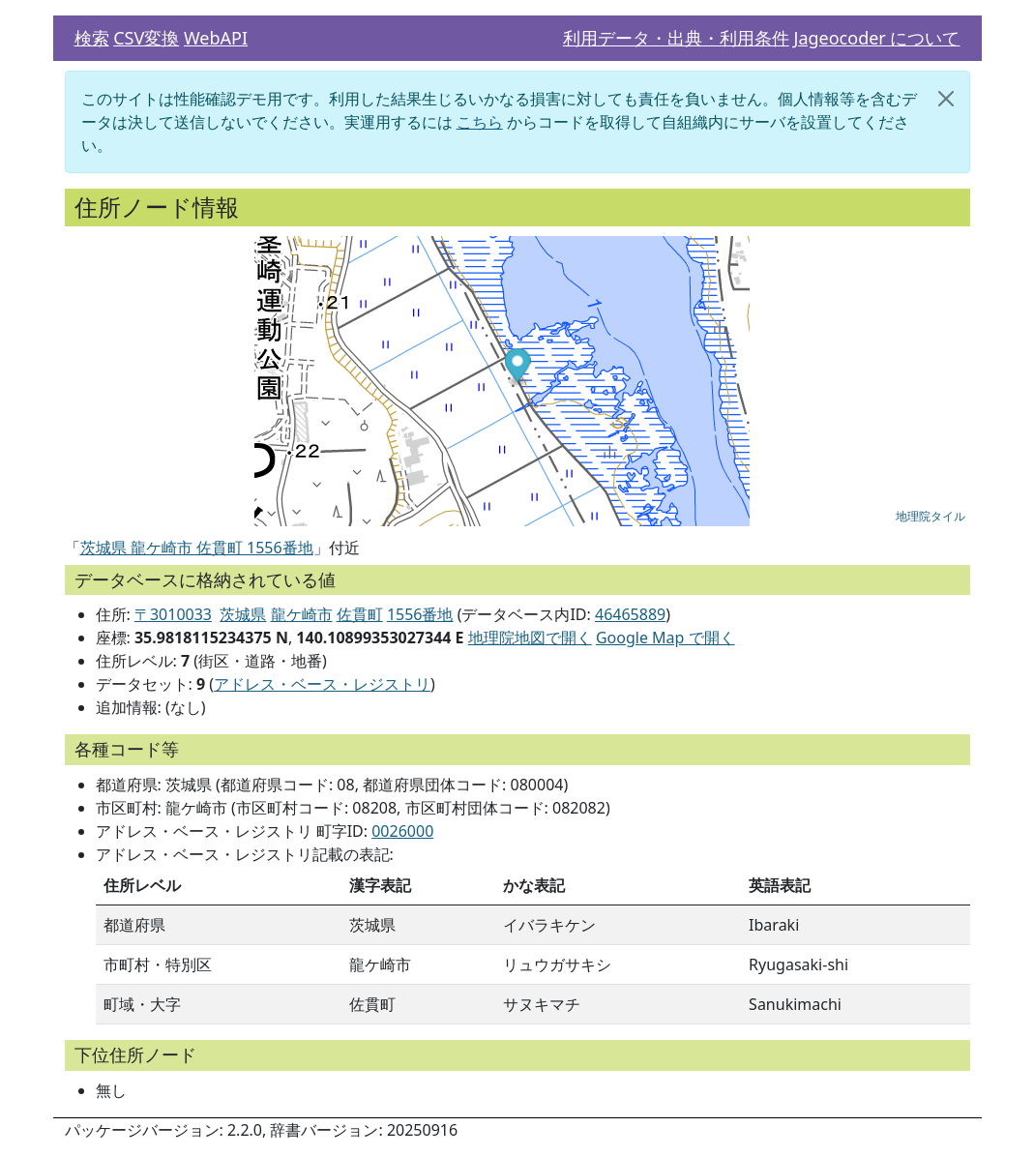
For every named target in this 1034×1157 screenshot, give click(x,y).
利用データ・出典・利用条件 (676, 37)
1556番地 (420, 614)
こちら (480, 122)
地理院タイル (930, 516)
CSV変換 (146, 37)
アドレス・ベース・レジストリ (322, 684)
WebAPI (216, 37)
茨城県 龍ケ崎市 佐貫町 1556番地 (196, 547)
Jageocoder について (876, 37)
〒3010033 (173, 614)
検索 (91, 37)
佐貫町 (360, 614)
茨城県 (243, 614)
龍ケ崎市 (302, 614)
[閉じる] (946, 99)
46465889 (630, 614)
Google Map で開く (665, 637)
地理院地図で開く (530, 637)
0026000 (402, 831)
